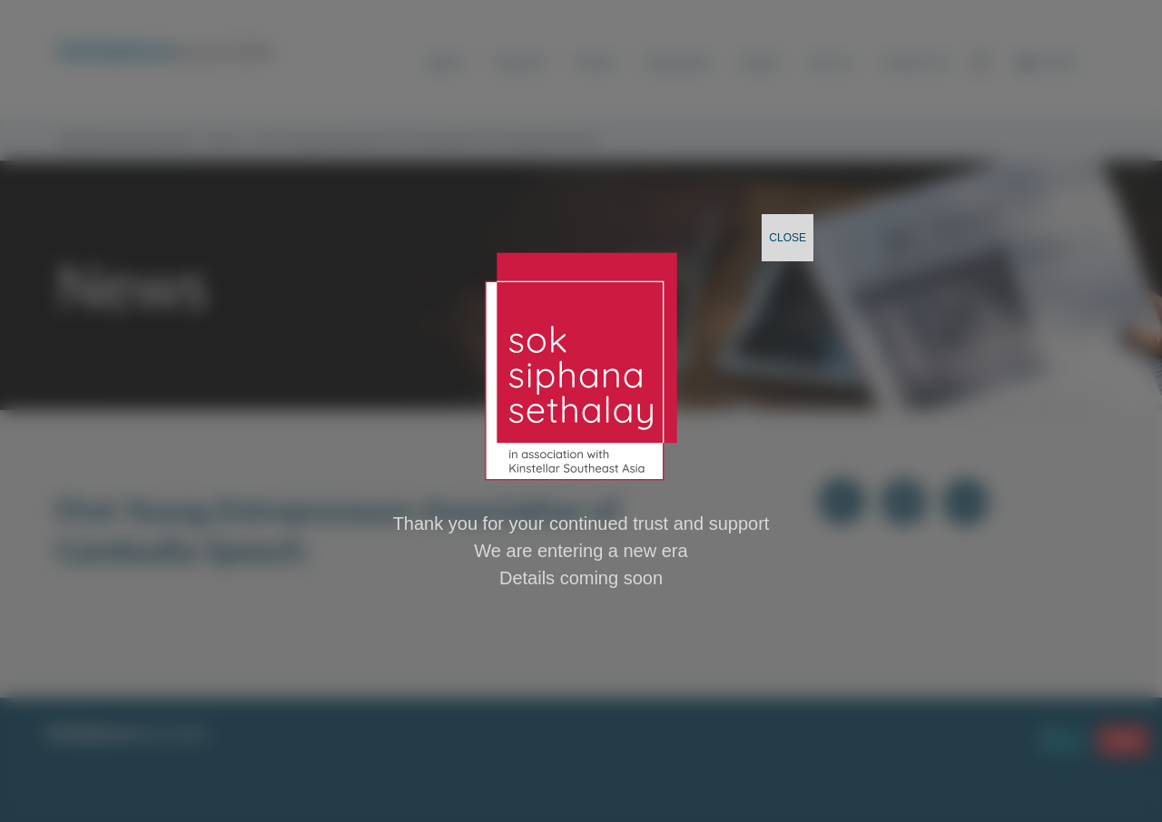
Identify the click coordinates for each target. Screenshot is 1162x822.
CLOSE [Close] (787, 237)
